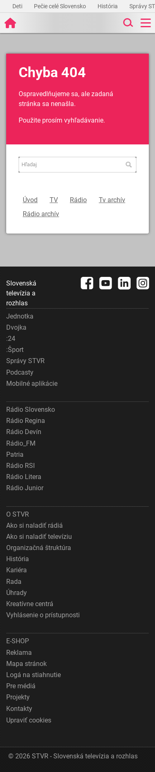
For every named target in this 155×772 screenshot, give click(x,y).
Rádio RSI (20, 466)
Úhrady (16, 593)
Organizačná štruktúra (38, 548)
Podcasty (19, 372)
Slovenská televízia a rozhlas (21, 293)
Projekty (18, 697)
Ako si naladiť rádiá (34, 525)
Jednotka (19, 316)
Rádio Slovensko (30, 409)
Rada (13, 581)
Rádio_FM (21, 443)
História (108, 6)
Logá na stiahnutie (33, 675)
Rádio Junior (24, 488)
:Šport (15, 350)
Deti (18, 6)
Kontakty (19, 709)
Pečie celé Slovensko (60, 6)
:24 (10, 338)
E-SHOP (17, 641)
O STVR (17, 514)
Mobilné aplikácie (31, 383)
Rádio (78, 200)
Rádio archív (41, 214)
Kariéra (16, 570)
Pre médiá (21, 686)
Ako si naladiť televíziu (39, 537)
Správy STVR (25, 361)
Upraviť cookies (28, 720)
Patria (15, 454)
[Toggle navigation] (145, 23)
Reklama (19, 652)
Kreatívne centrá (29, 604)
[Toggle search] (127, 23)
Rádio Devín (23, 432)
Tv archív (112, 200)
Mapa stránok (26, 664)
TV (54, 200)
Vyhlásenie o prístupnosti (43, 615)
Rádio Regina (25, 421)
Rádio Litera (23, 477)
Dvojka (16, 327)
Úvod (30, 200)
